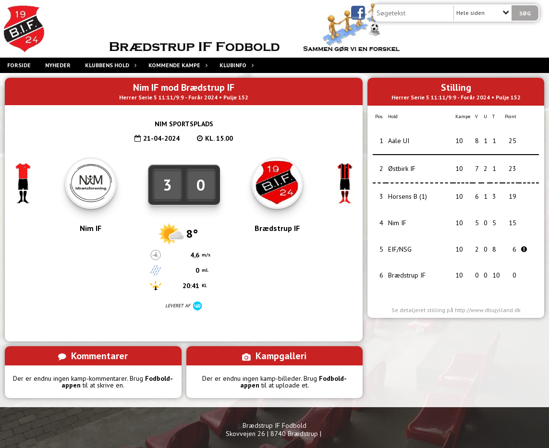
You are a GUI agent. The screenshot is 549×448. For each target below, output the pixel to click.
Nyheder (58, 65)
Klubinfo (235, 65)
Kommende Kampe (176, 65)
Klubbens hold (109, 65)
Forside (19, 65)
